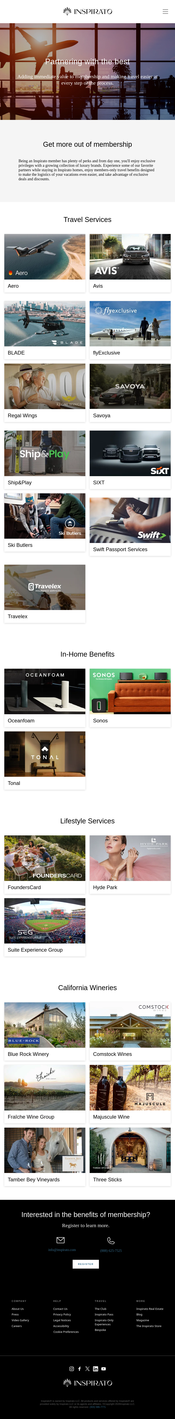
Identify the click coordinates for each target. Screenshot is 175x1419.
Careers (17, 1326)
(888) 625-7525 (111, 1250)
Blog (139, 1314)
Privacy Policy (62, 1314)
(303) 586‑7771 (97, 1407)
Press (15, 1314)
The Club (100, 1309)
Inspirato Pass (104, 1314)
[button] (86, 1264)
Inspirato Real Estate (149, 1309)
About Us (18, 1309)
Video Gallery (20, 1320)
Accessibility (61, 1326)
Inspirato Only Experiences (104, 1322)
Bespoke (100, 1330)
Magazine (142, 1320)
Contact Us (60, 1309)
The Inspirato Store (148, 1326)
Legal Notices (62, 1320)
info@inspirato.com (62, 1250)
